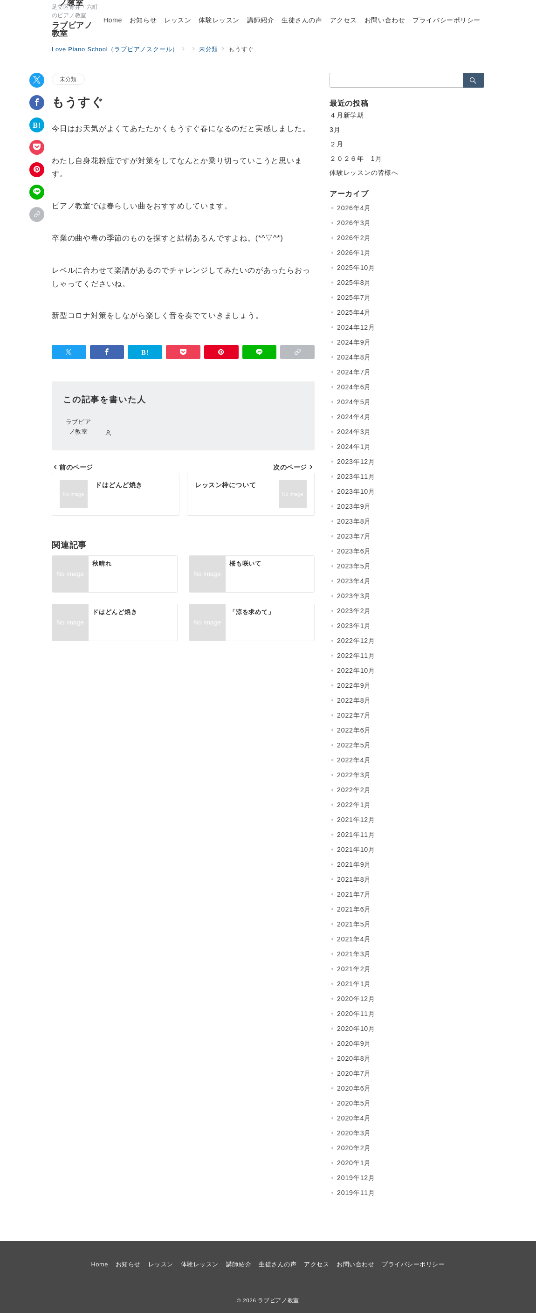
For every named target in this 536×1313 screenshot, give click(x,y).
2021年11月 (356, 834)
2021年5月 (354, 924)
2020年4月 (354, 1118)
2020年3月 (354, 1133)
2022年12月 (356, 640)
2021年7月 (354, 894)
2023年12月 (356, 461)
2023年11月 (356, 476)
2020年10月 (356, 1028)
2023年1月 (354, 625)
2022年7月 (354, 715)
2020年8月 (354, 1058)
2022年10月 (356, 670)
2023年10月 (356, 491)
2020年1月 (354, 1163)
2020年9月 (354, 1043)
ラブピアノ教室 (72, 29)
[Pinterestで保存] (36, 169)
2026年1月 (354, 252)
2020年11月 (356, 1013)
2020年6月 (354, 1088)
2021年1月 (354, 984)
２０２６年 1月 (356, 158)
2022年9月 (354, 685)
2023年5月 (354, 566)
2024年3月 (354, 431)
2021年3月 (354, 954)
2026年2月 (354, 238)
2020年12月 (356, 998)
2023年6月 (354, 551)
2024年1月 (354, 446)
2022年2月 (354, 790)
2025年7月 (354, 297)
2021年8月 (354, 879)
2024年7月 (354, 372)
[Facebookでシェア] (36, 102)
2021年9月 (354, 864)
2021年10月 (356, 849)
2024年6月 (354, 387)
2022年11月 (356, 655)
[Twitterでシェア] (36, 80)
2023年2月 (354, 611)
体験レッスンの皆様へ (364, 172)
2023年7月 (354, 536)
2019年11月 (356, 1192)
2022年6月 (354, 730)
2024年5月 (354, 402)
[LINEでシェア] (36, 192)
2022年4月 (354, 760)
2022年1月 (354, 805)
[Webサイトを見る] (108, 433)
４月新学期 (347, 115)
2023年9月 (354, 506)
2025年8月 (354, 282)
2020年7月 (354, 1073)
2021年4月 (354, 939)
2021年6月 (354, 909)
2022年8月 (354, 700)
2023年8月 (354, 521)
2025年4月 (354, 312)
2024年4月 (354, 417)
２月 (337, 144)
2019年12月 (356, 1178)
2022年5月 (354, 745)
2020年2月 (354, 1148)
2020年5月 (354, 1103)
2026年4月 (354, 208)
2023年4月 (354, 581)
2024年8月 (354, 357)
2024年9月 (354, 342)
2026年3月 (354, 223)
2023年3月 (354, 596)
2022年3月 (354, 775)
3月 (335, 129)
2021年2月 (354, 969)
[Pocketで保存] (36, 147)
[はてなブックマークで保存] (36, 124)
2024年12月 (356, 327)
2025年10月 (356, 267)
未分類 (68, 79)
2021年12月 (356, 819)
